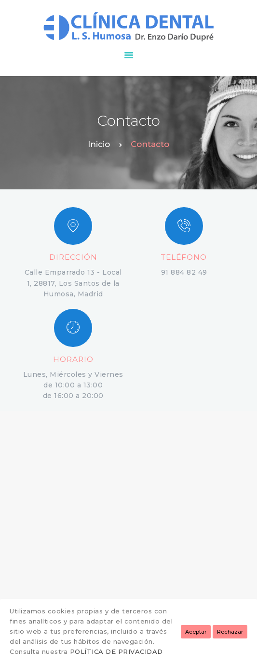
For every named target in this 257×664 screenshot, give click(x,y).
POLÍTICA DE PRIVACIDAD (116, 651)
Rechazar (230, 631)
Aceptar (195, 631)
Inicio (99, 144)
